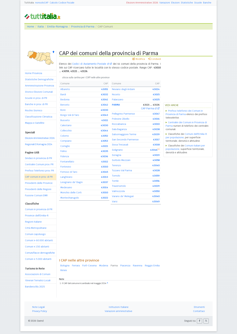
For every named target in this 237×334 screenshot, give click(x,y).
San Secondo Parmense (125, 139)
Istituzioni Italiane (118, 307)
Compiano (66, 140)
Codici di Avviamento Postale (90, 63)
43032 (104, 94)
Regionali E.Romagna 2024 (38, 144)
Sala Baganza (119, 129)
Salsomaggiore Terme (124, 134)
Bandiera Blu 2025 (35, 286)
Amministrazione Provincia (39, 85)
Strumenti (199, 307)
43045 (104, 171)
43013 (104, 176)
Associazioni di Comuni (37, 274)
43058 (156, 160)
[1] (158, 149)
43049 (156, 201)
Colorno (64, 135)
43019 (156, 155)
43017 (156, 139)
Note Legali (38, 307)
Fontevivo (65, 166)
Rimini (63, 270)
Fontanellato (67, 161)
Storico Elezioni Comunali (39, 91)
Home (30, 26)
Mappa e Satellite (34, 122)
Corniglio (65, 146)
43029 (156, 185)
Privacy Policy (39, 311)
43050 (156, 191)
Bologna (64, 265)
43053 (104, 140)
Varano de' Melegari (123, 196)
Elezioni (175, 2)
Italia (40, 26)
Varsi (114, 201)
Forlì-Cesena (89, 265)
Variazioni (164, 2)
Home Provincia (33, 73)
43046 (153, 149)
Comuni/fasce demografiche (40, 252)
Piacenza (125, 265)
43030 (104, 110)
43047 (156, 113)
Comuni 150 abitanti (37, 246)
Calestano (66, 125)
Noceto (116, 94)
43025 (156, 99)
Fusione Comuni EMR (36, 195)
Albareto (65, 89)
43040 (156, 165)
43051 (104, 89)
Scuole (198, 2)
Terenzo (116, 165)
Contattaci (199, 311)
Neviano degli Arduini (123, 89)
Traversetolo (119, 185)
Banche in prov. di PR (36, 104)
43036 (104, 156)
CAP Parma (149, 108)
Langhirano (66, 176)
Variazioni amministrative (118, 311)
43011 (104, 120)
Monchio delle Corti (71, 192)
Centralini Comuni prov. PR (39, 164)
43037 (104, 182)
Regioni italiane (33, 221)
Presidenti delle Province (39, 183)
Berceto (64, 104)
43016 (156, 118)
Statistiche (187, 2)
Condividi (154, 59)
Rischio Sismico (33, 110)
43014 (104, 187)
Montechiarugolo (69, 197)
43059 (156, 175)
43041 (104, 99)
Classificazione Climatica (38, 116)
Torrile (115, 180)
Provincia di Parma (82, 26)
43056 (156, 180)
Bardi (63, 94)
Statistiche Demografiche (39, 79)
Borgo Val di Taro (69, 115)
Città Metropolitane (35, 227)
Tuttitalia (29, 2)
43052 (104, 135)
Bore (63, 110)
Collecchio (66, 130)
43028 (156, 170)
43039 (156, 134)
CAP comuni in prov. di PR (39, 176)
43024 (156, 89)
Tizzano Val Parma (122, 170)
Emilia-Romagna (57, 26)
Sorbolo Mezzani (121, 160)
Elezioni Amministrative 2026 (142, 2)
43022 (104, 197)
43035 (104, 151)
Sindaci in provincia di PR (38, 158)
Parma (114, 265)
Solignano (117, 149)
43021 (104, 146)
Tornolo (116, 175)
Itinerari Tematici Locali (37, 280)
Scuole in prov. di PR (36, 98)
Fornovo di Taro (68, 171)
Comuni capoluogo (35, 234)
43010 (104, 166)
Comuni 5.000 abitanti (38, 259)
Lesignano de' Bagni (71, 182)
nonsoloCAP (41, 2)
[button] (199, 321)
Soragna (116, 155)
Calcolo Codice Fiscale (62, 2)
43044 (104, 130)
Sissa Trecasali (120, 144)
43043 (104, 115)
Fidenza (64, 156)
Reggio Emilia (152, 265)
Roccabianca (119, 124)
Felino (63, 151)
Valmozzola (118, 191)
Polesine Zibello (120, 118)
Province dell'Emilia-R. (37, 215)
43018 (156, 144)
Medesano (66, 187)
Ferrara (76, 265)
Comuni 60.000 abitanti (39, 240)
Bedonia (64, 99)
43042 (104, 104)
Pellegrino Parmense (123, 113)
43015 (156, 94)
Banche (207, 2)
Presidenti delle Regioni (38, 189)
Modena (103, 265)
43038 (156, 129)
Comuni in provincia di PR (38, 209)
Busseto (65, 120)
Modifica (139, 59)
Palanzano (117, 99)
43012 (104, 161)
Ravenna (137, 265)
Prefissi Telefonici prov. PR (39, 170)
